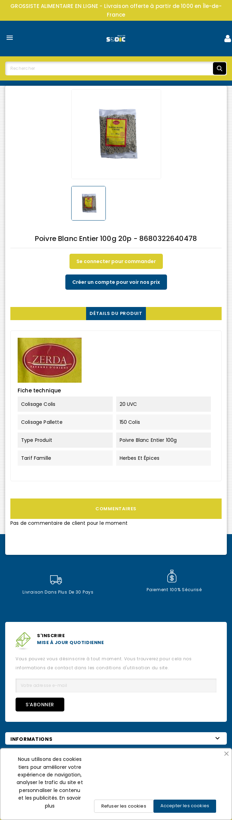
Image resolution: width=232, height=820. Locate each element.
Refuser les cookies (123, 806)
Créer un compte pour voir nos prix (116, 282)
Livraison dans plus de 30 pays (58, 585)
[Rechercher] (116, 68)
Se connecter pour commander (116, 261)
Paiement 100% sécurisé (174, 581)
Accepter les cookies (184, 805)
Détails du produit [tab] (116, 313)
